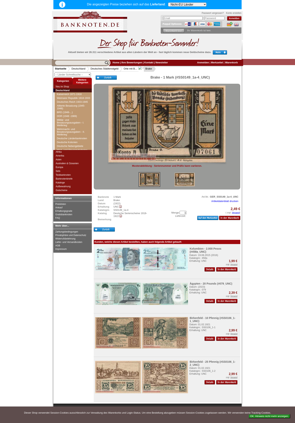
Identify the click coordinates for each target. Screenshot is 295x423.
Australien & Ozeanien (67, 163)
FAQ (57, 218)
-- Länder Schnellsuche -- (73, 74)
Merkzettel (217, 62)
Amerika (60, 155)
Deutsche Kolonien (67, 142)
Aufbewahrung (63, 186)
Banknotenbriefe (64, 178)
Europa (59, 167)
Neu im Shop (62, 86)
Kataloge (60, 182)
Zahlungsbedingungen (66, 231)
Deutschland (78, 68)
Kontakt (148, 62)
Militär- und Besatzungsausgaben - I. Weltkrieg (70, 122)
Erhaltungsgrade (63, 211)
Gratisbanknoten (63, 214)
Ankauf (58, 207)
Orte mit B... (130, 68)
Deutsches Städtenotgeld (104, 68)
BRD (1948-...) (65, 112)
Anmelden (203, 62)
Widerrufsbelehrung (65, 238)
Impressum (61, 249)
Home (116, 62)
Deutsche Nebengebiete (70, 146)
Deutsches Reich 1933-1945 (72, 101)
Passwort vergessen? (213, 13)
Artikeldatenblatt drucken (224, 201)
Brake (145, 68)
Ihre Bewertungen (131, 62)
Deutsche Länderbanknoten (72, 138)
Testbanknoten (63, 175)
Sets (58, 171)
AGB (57, 245)
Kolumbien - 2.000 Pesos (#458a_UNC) (205, 250)
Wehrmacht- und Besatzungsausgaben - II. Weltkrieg (71, 132)
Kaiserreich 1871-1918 (69, 94)
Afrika (59, 152)
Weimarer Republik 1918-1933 (73, 98)
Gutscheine (61, 190)
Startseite (60, 68)
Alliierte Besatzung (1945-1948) (71, 107)
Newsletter (161, 62)
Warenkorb (231, 62)
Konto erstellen (233, 13)
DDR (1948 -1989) (67, 116)
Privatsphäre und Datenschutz (70, 235)
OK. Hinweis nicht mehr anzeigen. (269, 416)
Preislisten (60, 204)
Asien (58, 159)
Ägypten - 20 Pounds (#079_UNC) (211, 283)
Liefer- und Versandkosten (68, 242)
